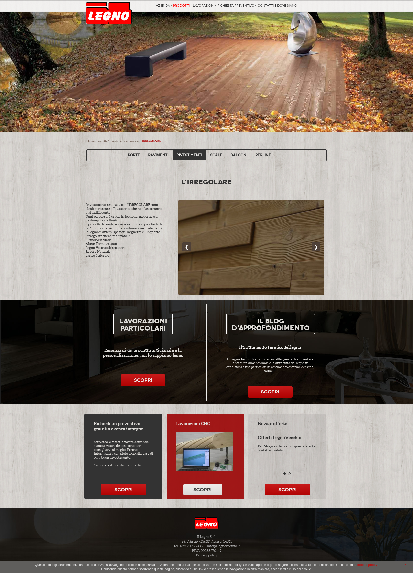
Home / (92, 140)
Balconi (238, 155)
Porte (134, 155)
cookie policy (367, 565)
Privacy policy (206, 555)
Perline (263, 155)
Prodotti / (103, 140)
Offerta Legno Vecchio (279, 437)
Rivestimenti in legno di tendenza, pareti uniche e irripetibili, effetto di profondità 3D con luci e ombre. (251, 251)
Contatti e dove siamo (277, 6)
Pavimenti (158, 155)
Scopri (143, 380)
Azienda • (164, 6)
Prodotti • (182, 6)
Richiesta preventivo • (236, 6)
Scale (216, 155)
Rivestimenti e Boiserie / (125, 140)
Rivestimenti (189, 155)
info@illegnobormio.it (223, 546)
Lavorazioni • (204, 6)
